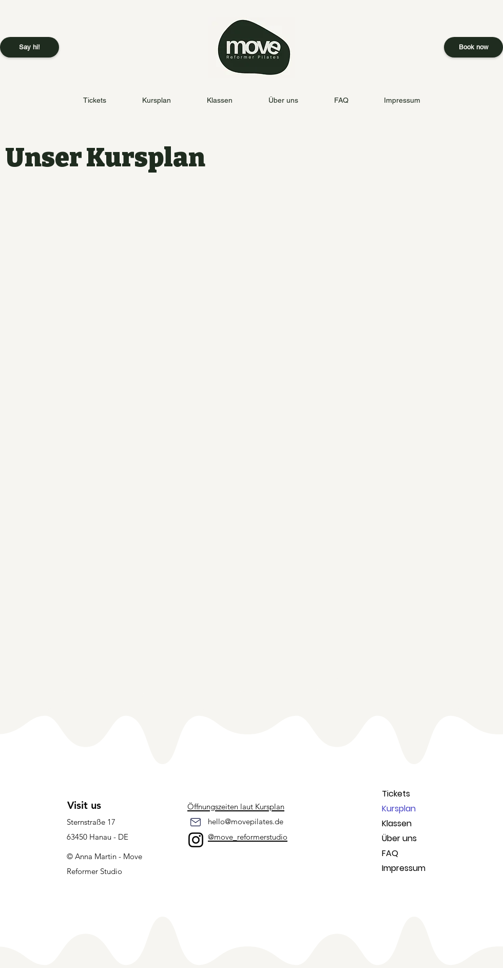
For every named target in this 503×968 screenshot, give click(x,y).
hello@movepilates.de (245, 821)
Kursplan (399, 808)
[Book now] (473, 47)
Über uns (399, 838)
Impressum (403, 868)
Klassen (397, 823)
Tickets (396, 794)
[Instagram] (196, 840)
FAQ (390, 853)
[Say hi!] (29, 47)
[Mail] (195, 822)
